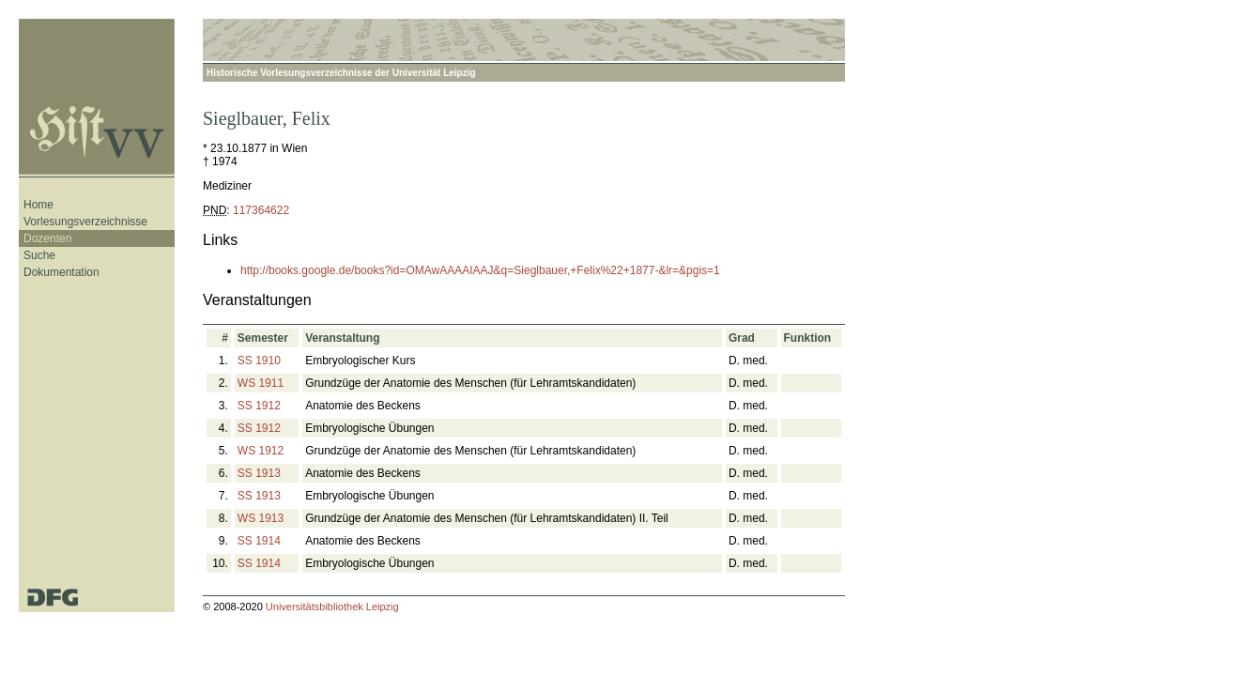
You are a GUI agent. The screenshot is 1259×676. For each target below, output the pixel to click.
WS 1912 (261, 450)
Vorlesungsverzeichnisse (85, 221)
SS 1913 (259, 473)
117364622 (261, 210)
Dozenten (47, 238)
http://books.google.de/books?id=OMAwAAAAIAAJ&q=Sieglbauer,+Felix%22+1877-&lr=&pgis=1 (480, 270)
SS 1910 (259, 360)
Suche (39, 255)
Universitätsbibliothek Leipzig (332, 606)
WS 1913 (261, 518)
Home (38, 204)
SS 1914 (259, 540)
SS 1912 (259, 405)
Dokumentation (61, 272)
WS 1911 (261, 383)
